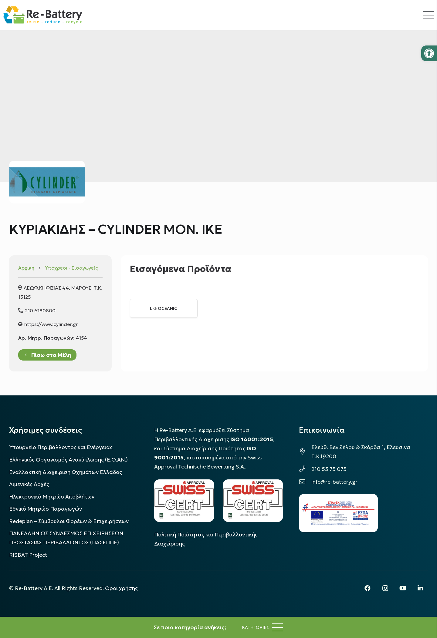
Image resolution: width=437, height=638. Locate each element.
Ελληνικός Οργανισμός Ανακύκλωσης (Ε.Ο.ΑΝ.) (68, 459)
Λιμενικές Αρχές (29, 484)
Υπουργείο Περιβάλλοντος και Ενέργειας (61, 447)
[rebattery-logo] (43, 15)
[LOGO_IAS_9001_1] (253, 500)
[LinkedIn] (420, 588)
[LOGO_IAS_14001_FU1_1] (184, 500)
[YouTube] (402, 588)
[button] (429, 53)
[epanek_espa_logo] (338, 513)
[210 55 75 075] (305, 469)
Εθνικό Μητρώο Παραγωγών (45, 508)
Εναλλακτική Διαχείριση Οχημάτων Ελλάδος (65, 472)
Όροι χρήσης (121, 588)
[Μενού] (262, 627)
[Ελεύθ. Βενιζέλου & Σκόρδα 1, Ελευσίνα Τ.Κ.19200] (305, 451)
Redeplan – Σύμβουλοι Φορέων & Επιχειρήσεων (69, 521)
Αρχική (26, 268)
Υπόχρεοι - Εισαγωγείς (71, 268)
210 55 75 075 (329, 469)
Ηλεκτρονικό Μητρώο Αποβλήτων (51, 496)
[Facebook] (367, 588)
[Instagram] (385, 588)
